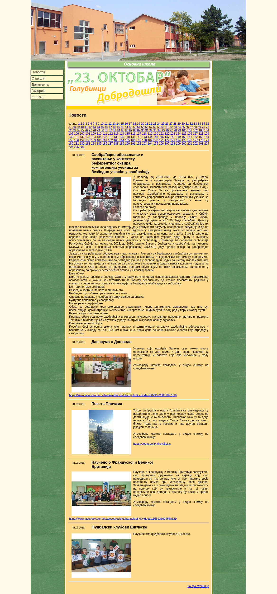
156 (76, 140)
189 (121, 143)
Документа (40, 84)
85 (122, 130)
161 (104, 140)
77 (90, 130)
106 (76, 133)
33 (195, 123)
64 (179, 127)
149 (178, 137)
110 (99, 133)
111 (104, 133)
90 (142, 130)
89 (138, 130)
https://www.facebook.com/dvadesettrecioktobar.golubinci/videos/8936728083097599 (123, 395)
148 (172, 137)
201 (189, 143)
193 (144, 143)
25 (162, 123)
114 (121, 133)
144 (150, 137)
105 (70, 133)
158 (87, 140)
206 (76, 147)
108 (87, 133)
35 (203, 123)
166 (133, 140)
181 (76, 143)
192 (138, 143)
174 (178, 140)
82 (110, 130)
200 (184, 143)
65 (183, 127)
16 (126, 123)
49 (118, 127)
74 (78, 130)
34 (199, 123)
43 (94, 127)
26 (166, 123)
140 (127, 137)
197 (167, 143)
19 (138, 123)
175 (184, 140)
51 (126, 127)
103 (201, 130)
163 (116, 140)
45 (102, 127)
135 (99, 137)
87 (130, 130)
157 (82, 140)
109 (93, 133)
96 (167, 130)
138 (116, 137)
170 (155, 140)
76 (86, 130)
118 (144, 133)
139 (121, 137)
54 (138, 127)
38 (74, 127)
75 (82, 130)
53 (134, 127)
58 (154, 127)
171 (161, 140)
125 (184, 133)
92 (151, 130)
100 (184, 130)
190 (127, 143)
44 (98, 127)
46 (106, 127)
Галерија (39, 91)
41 (86, 127)
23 (154, 123)
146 (161, 137)
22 (150, 123)
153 (201, 137)
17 (130, 123)
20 (142, 123)
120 (155, 133)
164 (121, 140)
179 (206, 140)
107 (82, 133)
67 (191, 127)
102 (195, 130)
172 (167, 140)
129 (206, 133)
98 (175, 130)
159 (93, 140)
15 (122, 123)
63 (175, 127)
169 (150, 140)
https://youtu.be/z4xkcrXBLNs (152, 443)
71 (207, 127)
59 (158, 127)
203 (201, 143)
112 (110, 133)
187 (110, 143)
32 (191, 123)
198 (172, 143)
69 (199, 127)
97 (171, 130)
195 (155, 143)
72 (70, 130)
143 (144, 137)
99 (179, 130)
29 (179, 123)
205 (70, 147)
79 (98, 130)
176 (189, 140)
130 (70, 137)
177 (195, 140)
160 (99, 140)
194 (150, 143)
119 (150, 133)
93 (155, 130)
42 (90, 127)
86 (126, 130)
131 (76, 137)
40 (82, 127)
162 (110, 140)
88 (134, 130)
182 (82, 143)
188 (116, 143)
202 (195, 143)
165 (127, 140)
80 (102, 130)
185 (99, 143)
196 (161, 143)
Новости (38, 72)
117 (138, 133)
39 (78, 127)
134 (93, 137)
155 (70, 140)
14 (118, 123)
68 (195, 127)
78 (94, 130)
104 (206, 130)
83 (114, 130)
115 (127, 133)
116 (133, 133)
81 (106, 130)
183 (87, 143)
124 (178, 133)
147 (167, 137)
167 (138, 140)
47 (110, 127)
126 (189, 133)
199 (178, 143)
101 (189, 130)
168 (144, 140)
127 (195, 133)
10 (101, 123)
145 (155, 137)
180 (70, 143)
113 (116, 133)
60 (162, 127)
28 (175, 123)
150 (184, 137)
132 (82, 137)
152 (195, 137)
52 (130, 127)
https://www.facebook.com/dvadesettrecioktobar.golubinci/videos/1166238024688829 (123, 518)
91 (146, 130)
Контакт (38, 97)
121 (161, 133)
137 (110, 137)
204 (206, 143)
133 (87, 137)
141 (133, 137)
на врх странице (198, 586)
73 (74, 130)
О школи (38, 78)
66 (187, 127)
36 (207, 123)
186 (104, 143)
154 (206, 137)
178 (201, 140)
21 (146, 123)
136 (104, 137)
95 (163, 130)
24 (158, 123)
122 (167, 133)
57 (150, 127)
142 (138, 137)
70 (203, 127)
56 (146, 127)
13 (114, 123)
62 (170, 127)
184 (93, 143)
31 (187, 123)
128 (201, 133)
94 (159, 130)
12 (109, 123)
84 (118, 130)
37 (70, 127)
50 (122, 127)
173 (172, 140)
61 (166, 127)
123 (172, 133)
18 (134, 123)
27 (170, 123)
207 (82, 147)
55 (142, 127)
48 (114, 127)
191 (133, 143)
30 (183, 123)
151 (189, 137)
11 (105, 123)
